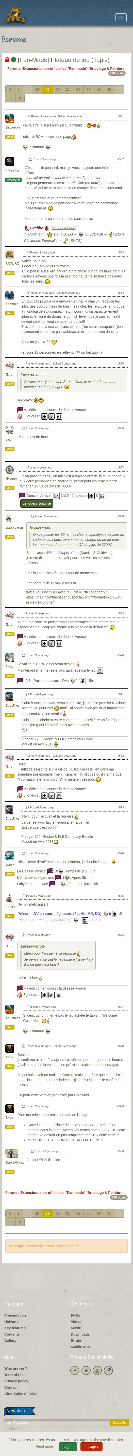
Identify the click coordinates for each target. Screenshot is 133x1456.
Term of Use (14, 1375)
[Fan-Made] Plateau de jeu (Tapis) (57, 59)
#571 (121, 694)
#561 (121, 116)
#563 (121, 252)
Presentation (15, 1315)
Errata (76, 1341)
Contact (11, 1387)
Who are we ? (15, 1368)
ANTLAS (12, 264)
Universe (11, 1322)
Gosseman (27, 947)
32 (78, 90)
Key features (15, 1328)
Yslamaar (12, 128)
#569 (121, 613)
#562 (121, 159)
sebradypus (14, 528)
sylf (8, 440)
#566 (121, 428)
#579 (121, 1106)
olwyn (9, 865)
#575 (121, 895)
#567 (121, 467)
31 (68, 90)
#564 (121, 292)
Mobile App (80, 1347)
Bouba (10, 907)
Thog (9, 667)
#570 (121, 655)
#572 (121, 755)
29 (47, 90)
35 (109, 90)
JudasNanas (14, 1163)
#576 (121, 934)
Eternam (11, 304)
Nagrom (10, 479)
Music (76, 1328)
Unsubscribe (14, 1429)
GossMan (12, 706)
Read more (45, 1446)
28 (37, 90)
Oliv (8, 375)
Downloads (80, 1334)
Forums (13, 69)
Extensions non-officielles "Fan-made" (55, 69)
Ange (9, 1057)
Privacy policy (16, 1381)
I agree (68, 1447)
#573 (121, 807)
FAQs (75, 1315)
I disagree (91, 1447)
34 (99, 90)
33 (89, 90)
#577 (121, 1006)
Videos (76, 1322)
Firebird (12, 171)
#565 (121, 363)
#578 (121, 1045)
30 (58, 90)
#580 (121, 1151)
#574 (121, 853)
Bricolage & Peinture (107, 69)
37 (10, 98)
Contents (12, 1334)
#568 (121, 516)
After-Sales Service (20, 1394)
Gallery (10, 1341)
